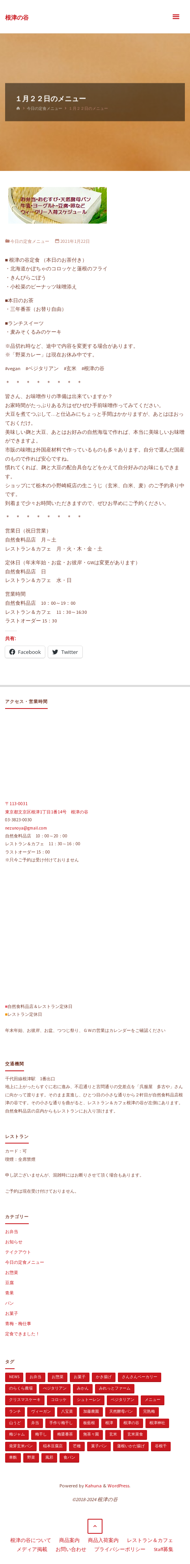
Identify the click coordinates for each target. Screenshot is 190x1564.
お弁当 (11, 1231)
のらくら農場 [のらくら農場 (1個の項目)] (21, 1388)
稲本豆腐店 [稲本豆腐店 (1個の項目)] (53, 1445)
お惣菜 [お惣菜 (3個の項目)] (57, 1376)
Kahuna (93, 1486)
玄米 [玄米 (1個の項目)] (113, 1434)
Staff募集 (163, 1549)
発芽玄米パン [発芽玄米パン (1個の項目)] (21, 1445)
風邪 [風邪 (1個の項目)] (49, 1457)
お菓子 (11, 1313)
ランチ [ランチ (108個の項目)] (15, 1411)
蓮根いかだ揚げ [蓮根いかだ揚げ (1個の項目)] (131, 1445)
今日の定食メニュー (44, 108)
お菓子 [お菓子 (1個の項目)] (80, 1376)
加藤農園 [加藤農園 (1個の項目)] (91, 1411)
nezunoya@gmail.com (26, 828)
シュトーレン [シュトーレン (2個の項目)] (89, 1399)
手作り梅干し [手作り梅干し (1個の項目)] (61, 1422)
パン (9, 1303)
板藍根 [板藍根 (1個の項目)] (89, 1422)
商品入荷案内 (103, 1540)
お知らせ (13, 1242)
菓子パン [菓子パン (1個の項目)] (99, 1445)
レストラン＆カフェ (150, 1540)
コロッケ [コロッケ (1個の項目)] (59, 1399)
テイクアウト (18, 1252)
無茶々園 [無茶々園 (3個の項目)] (91, 1434)
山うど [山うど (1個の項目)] (15, 1422)
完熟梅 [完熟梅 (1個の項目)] (149, 1411)
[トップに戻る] (95, 1526)
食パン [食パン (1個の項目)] (69, 1457)
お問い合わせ (71, 1549)
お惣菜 (11, 1272)
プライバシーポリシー (119, 1549)
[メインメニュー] (176, 16)
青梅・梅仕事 (18, 1323)
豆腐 (9, 1282)
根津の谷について (30, 1540)
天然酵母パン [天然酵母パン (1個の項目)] (121, 1411)
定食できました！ (22, 1333)
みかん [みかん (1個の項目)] (83, 1388)
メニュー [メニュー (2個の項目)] (152, 1399)
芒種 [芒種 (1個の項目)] (77, 1445)
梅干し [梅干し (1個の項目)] (41, 1434)
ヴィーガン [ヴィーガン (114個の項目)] (41, 1411)
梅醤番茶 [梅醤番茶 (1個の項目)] (65, 1434)
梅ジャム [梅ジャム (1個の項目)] (17, 1434)
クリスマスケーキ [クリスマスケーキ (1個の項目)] (25, 1399)
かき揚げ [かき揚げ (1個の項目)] (104, 1376)
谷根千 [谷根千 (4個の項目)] (161, 1445)
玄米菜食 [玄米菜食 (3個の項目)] (135, 1434)
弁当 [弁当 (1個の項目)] (35, 1422)
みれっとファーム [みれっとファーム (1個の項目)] (114, 1388)
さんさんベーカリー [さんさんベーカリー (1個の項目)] (139, 1376)
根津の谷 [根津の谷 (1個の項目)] (131, 1422)
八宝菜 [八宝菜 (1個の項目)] (67, 1411)
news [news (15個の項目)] (14, 1376)
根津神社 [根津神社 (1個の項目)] (157, 1422)
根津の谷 (17, 17)
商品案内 (69, 1540)
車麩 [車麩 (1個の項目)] (13, 1457)
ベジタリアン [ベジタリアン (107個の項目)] (122, 1399)
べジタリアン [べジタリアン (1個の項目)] (55, 1388)
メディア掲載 (32, 1549)
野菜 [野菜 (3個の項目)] (31, 1457)
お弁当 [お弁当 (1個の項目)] (35, 1376)
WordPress (118, 1486)
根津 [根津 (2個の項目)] (109, 1422)
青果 (9, 1293)
